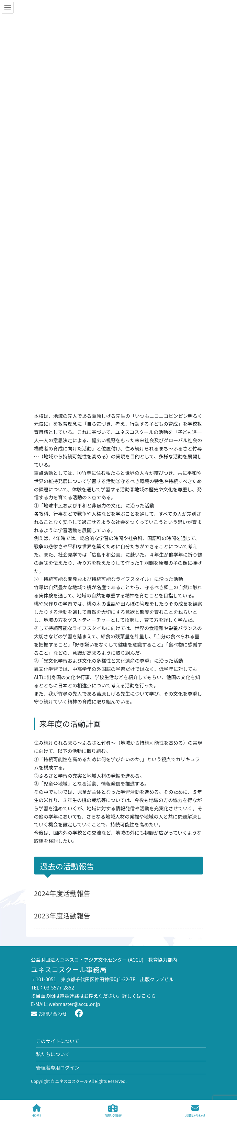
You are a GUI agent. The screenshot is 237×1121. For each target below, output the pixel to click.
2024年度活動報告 (62, 893)
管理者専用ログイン (57, 1067)
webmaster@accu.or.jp (74, 1003)
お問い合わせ (49, 1013)
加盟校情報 (113, 1111)
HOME (37, 1111)
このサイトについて (57, 1041)
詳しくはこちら (139, 995)
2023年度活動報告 (62, 915)
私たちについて (53, 1054)
